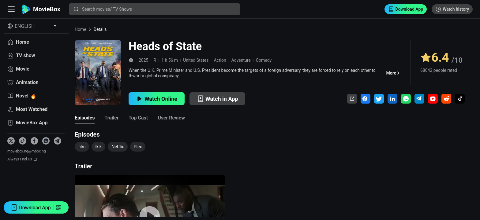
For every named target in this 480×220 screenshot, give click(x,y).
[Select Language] (32, 26)
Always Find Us (22, 159)
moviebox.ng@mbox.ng (26, 151)
